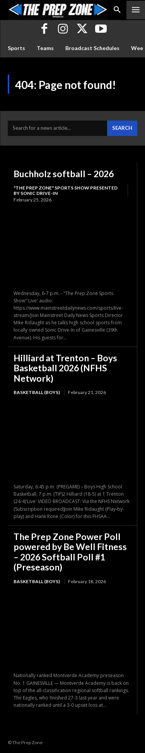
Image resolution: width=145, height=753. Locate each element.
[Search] (122, 128)
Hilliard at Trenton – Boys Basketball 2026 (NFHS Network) (65, 368)
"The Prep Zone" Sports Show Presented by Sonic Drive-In (66, 190)
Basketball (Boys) (37, 392)
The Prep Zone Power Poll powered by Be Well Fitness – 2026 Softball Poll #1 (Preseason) (70, 551)
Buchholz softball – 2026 (64, 173)
